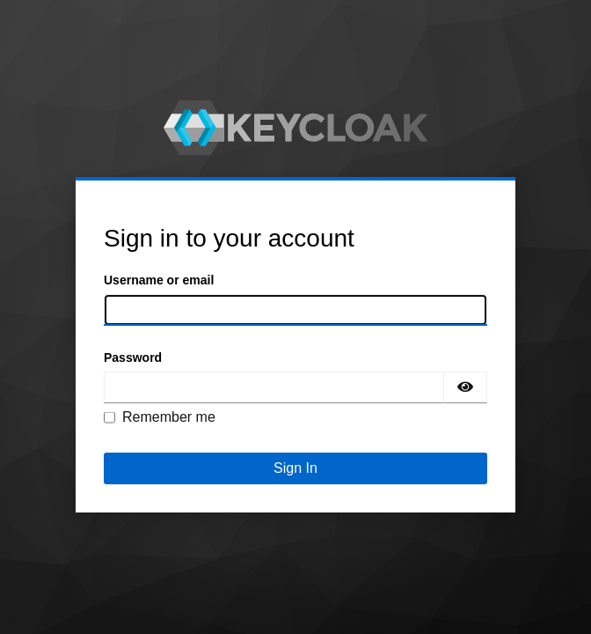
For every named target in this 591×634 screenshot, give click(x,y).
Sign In (295, 468)
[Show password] (465, 387)
